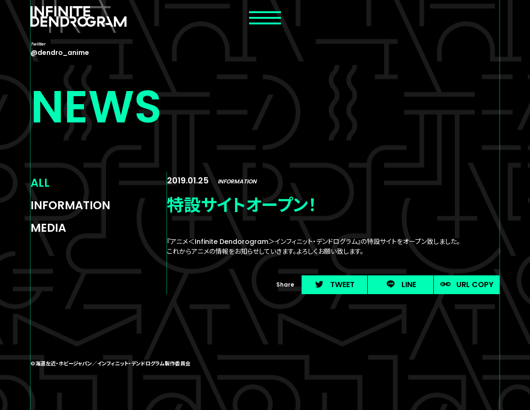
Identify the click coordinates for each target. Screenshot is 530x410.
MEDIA (48, 227)
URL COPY (466, 284)
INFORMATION (70, 205)
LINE (401, 284)
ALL (40, 182)
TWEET (334, 284)
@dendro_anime (59, 52)
